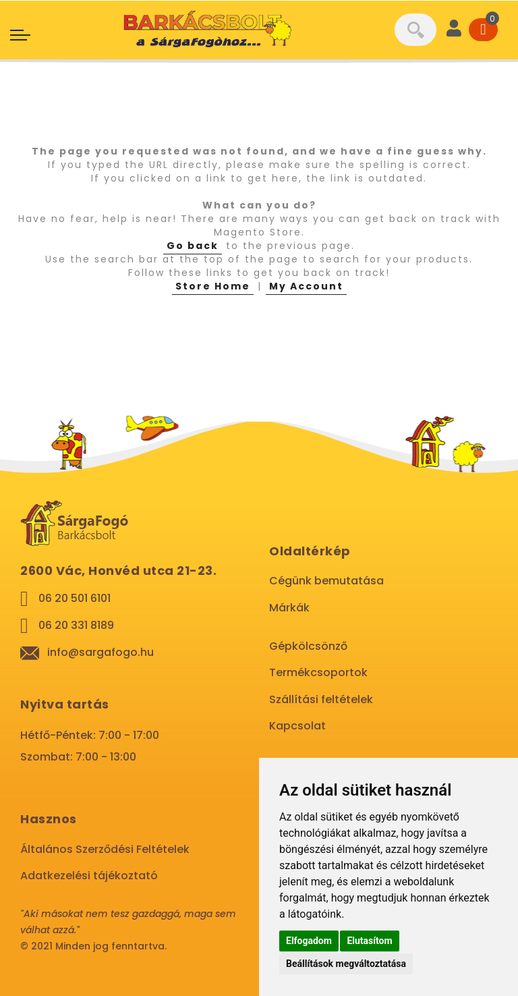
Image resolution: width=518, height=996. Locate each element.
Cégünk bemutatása (326, 580)
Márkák (289, 607)
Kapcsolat (297, 726)
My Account (306, 286)
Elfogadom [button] (309, 940)
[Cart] (483, 29)
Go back (193, 245)
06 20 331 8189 (76, 625)
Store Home (212, 286)
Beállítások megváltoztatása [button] (346, 963)
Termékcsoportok (318, 672)
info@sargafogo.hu (100, 652)
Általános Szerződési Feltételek (105, 849)
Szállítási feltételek (321, 699)
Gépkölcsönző (308, 646)
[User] (454, 30)
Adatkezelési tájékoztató (89, 875)
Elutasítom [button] (369, 940)
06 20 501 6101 (74, 598)
